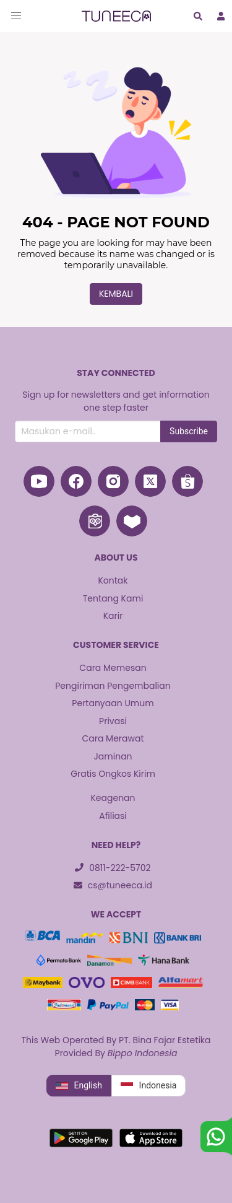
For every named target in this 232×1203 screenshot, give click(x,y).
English (79, 1086)
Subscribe (189, 431)
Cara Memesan (112, 668)
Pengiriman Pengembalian (112, 686)
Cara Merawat (113, 738)
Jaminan (112, 756)
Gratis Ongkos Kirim (113, 774)
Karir (113, 616)
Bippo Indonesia (143, 1053)
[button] (16, 16)
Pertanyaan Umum (112, 703)
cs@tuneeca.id (113, 885)
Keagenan (112, 798)
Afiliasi (113, 816)
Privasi (113, 721)
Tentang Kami (113, 598)
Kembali (116, 293)
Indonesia (149, 1086)
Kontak (112, 580)
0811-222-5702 (112, 868)
